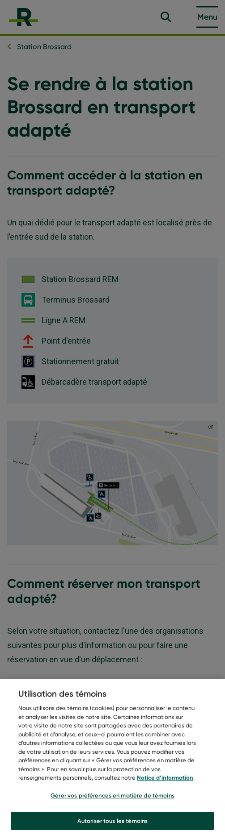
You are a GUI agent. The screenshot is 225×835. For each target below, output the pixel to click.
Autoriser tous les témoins (112, 823)
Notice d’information (165, 780)
